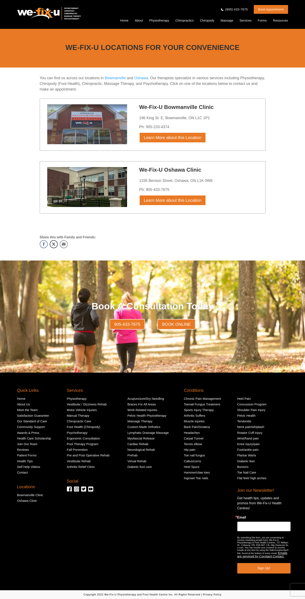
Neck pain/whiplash (250, 427)
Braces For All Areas (142, 404)
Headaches (192, 432)
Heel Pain (244, 398)
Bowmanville (115, 78)
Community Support (31, 427)
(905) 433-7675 (236, 9)
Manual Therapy (78, 415)
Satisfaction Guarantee (33, 415)
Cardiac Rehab (138, 444)
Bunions (243, 467)
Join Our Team (27, 444)
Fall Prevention (77, 449)
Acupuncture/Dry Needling (146, 398)
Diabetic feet (246, 461)
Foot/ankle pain (248, 449)
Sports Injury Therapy (199, 410)
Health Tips (25, 461)
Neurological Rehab (141, 449)
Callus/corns (192, 461)
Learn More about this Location (173, 137)
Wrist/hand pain (248, 438)
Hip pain (189, 449)
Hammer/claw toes (197, 472)
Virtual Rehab (137, 461)
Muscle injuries (194, 421)
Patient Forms (27, 455)
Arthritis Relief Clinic (81, 467)
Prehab (133, 455)
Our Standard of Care (32, 421)
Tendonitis (244, 421)
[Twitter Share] (54, 244)
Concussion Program (252, 404)
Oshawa (141, 78)
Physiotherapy (159, 20)
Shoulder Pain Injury (251, 410)
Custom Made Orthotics (144, 427)
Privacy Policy (212, 594)
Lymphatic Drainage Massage (148, 432)
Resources (280, 20)
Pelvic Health (246, 415)
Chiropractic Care (79, 421)
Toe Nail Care (246, 472)
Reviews (23, 449)
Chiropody (207, 20)
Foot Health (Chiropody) (83, 427)
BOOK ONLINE (176, 324)
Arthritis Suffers (194, 415)
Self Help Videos (28, 467)
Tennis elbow (193, 444)
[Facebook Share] (44, 244)
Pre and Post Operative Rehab (88, 455)
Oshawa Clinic (27, 500)
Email (241, 517)
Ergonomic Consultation (83, 438)
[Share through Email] (64, 244)
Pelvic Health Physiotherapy (147, 415)
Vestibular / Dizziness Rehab (87, 404)
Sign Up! (263, 568)
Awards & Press (28, 432)
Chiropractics (184, 20)
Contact (22, 472)
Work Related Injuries (142, 410)
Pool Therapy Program (82, 444)
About (139, 20)
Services (246, 20)
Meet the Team (27, 410)
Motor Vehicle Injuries (82, 410)
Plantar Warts (246, 455)
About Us (23, 404)
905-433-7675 (127, 324)
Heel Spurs (191, 467)
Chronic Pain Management (202, 398)
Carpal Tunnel (193, 438)
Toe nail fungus (194, 455)
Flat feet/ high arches (252, 478)
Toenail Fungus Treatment (202, 404)
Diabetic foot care (140, 467)
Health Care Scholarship (34, 438)
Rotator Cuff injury (250, 432)
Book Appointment (271, 9)
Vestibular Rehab (79, 461)
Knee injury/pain (248, 444)
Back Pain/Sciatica (197, 427)
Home (124, 20)
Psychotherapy (77, 432)
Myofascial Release (141, 438)
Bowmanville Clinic (30, 495)
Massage (227, 20)
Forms (262, 20)
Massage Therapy (140, 421)
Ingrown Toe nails (196, 478)
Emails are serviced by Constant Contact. (262, 554)
